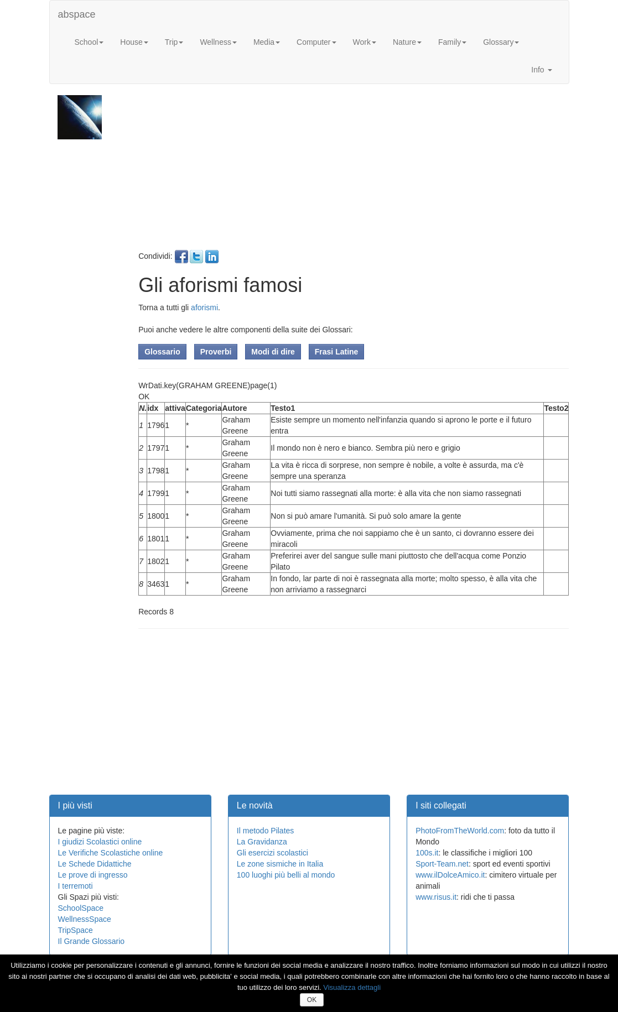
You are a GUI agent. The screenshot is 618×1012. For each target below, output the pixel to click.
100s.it (427, 852)
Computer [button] (316, 42)
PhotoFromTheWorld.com (460, 830)
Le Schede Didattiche (95, 863)
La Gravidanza (262, 841)
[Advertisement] (352, 172)
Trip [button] (174, 42)
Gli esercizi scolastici (272, 852)
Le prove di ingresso (93, 874)
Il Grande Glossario (91, 941)
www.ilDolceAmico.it (450, 874)
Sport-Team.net (442, 863)
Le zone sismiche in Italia (280, 863)
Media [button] (266, 42)
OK (311, 1000)
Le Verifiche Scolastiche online (110, 852)
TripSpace (75, 930)
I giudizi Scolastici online (100, 841)
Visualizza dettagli (352, 987)
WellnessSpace (84, 919)
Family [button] (452, 42)
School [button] (89, 42)
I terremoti (75, 885)
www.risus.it (436, 897)
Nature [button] (407, 42)
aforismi (204, 307)
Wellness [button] (218, 42)
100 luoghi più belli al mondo (286, 874)
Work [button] (364, 42)
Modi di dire (273, 351)
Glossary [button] (501, 42)
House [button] (134, 42)
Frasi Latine (337, 351)
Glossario (162, 351)
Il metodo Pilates (265, 830)
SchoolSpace (81, 908)
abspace (77, 14)
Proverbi (216, 351)
